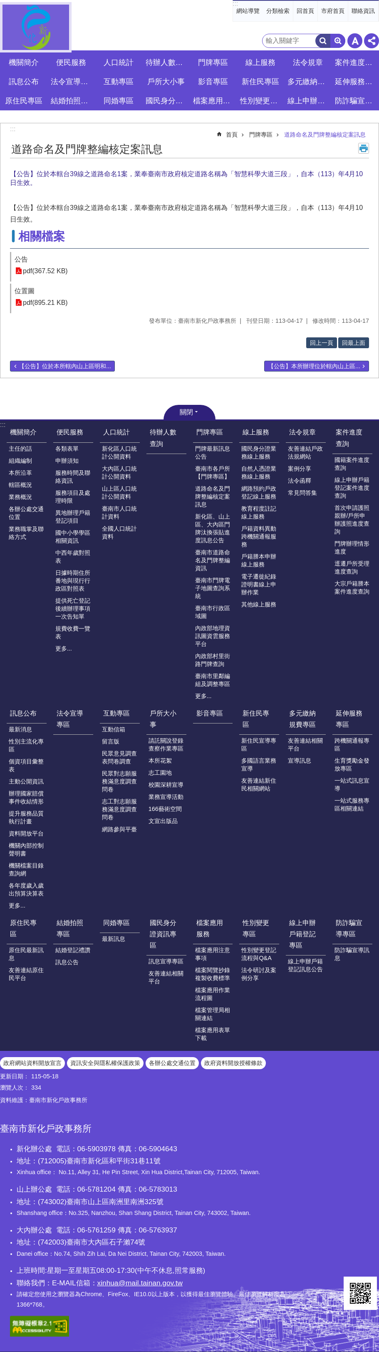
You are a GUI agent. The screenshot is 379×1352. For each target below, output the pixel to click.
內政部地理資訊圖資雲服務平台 (212, 636)
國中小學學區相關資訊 (72, 536)
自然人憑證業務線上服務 (258, 472)
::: (235, 3)
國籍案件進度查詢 (351, 463)
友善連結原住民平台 (26, 974)
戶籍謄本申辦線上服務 (258, 560)
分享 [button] (371, 40)
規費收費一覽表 (72, 632)
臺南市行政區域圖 (212, 612)
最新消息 (20, 729)
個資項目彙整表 (26, 765)
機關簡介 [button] (24, 62)
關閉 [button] (186, 412)
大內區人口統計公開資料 (119, 472)
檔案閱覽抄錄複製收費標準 (212, 974)
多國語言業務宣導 (258, 764)
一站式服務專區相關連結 (351, 804)
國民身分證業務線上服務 (258, 452)
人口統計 (116, 432)
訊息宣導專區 (166, 961)
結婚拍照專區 (70, 928)
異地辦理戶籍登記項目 (72, 516)
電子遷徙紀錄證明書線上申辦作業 (258, 584)
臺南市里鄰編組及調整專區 (212, 680)
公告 (21, 259)
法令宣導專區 (72, 81)
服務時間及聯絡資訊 (72, 476)
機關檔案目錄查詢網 (26, 869)
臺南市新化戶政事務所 (36, 27)
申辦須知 (67, 460)
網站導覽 (248, 10)
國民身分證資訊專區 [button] (167, 101)
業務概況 (20, 497)
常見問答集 (302, 492)
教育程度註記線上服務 (258, 512)
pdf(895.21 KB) (45, 302)
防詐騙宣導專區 (349, 928)
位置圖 (25, 290)
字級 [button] (354, 40)
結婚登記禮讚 (72, 950)
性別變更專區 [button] (261, 101)
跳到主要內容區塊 (4, 4)
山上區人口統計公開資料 (119, 492)
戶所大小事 (163, 719)
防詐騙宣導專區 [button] (356, 101)
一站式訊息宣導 (351, 784)
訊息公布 (23, 713)
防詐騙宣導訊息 (351, 954)
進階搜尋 (337, 41)
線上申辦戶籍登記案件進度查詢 (351, 487)
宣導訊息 (299, 760)
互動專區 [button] (119, 81)
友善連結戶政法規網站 (305, 452)
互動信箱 (113, 729)
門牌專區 (260, 134)
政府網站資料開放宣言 (32, 1063)
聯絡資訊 (363, 10)
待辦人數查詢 (167, 62)
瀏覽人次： (14, 1087)
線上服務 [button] (260, 62)
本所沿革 (20, 472)
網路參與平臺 (119, 829)
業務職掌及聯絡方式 (26, 533)
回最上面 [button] (353, 342)
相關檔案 (41, 236)
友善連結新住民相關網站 (258, 784)
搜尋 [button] (322, 41)
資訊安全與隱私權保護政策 (105, 1063)
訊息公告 (67, 962)
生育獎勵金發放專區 (351, 764)
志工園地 (160, 772)
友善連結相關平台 (305, 744)
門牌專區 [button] (213, 62)
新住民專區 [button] (260, 81)
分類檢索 (278, 10)
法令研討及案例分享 (258, 974)
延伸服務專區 (349, 719)
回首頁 (305, 10)
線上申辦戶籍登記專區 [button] (308, 101)
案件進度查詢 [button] (356, 62)
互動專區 (116, 713)
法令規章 (302, 432)
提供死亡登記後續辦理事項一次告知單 (72, 608)
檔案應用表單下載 (212, 1034)
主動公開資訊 (26, 781)
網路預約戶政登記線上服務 (258, 492)
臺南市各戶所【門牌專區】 (212, 472)
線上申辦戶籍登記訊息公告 (305, 965)
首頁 (232, 134)
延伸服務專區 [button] (356, 81)
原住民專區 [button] (23, 101)
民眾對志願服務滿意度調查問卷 (119, 781)
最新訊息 (113, 938)
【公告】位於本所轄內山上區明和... (65, 366)
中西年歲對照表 (72, 556)
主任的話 (20, 448)
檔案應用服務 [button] (214, 101)
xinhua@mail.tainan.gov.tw (140, 1283)
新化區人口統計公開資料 (119, 452)
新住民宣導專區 (258, 744)
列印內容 (363, 148)
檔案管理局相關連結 (212, 1014)
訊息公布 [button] (24, 81)
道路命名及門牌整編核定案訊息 (325, 134)
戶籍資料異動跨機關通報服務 (258, 536)
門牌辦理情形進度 (351, 547)
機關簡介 (23, 432)
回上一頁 (321, 342)
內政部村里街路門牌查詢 (212, 660)
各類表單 (67, 448)
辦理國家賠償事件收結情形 (26, 797)
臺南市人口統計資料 (119, 512)
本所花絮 (160, 760)
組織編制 (20, 460)
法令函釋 (299, 480)
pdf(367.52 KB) (45, 270)
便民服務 (70, 432)
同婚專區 (116, 922)
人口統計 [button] (119, 62)
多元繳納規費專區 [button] (308, 81)
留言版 (110, 741)
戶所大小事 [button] (166, 81)
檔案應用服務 (209, 928)
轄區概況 (20, 484)
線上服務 (256, 432)
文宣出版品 (163, 821)
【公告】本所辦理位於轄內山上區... (314, 366)
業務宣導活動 (166, 796)
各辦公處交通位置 (26, 513)
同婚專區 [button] (119, 101)
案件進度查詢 (349, 438)
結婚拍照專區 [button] (72, 101)
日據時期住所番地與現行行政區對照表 (72, 580)
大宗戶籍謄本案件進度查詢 (351, 587)
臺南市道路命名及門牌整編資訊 (212, 560)
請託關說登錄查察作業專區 (166, 744)
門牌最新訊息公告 (212, 452)
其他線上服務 (258, 604)
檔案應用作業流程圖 (212, 994)
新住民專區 (256, 719)
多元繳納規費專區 (302, 719)
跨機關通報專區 (351, 744)
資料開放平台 (26, 833)
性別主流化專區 (26, 745)
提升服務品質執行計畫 (26, 817)
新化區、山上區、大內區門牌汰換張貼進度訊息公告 (212, 528)
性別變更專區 (256, 928)
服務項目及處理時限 (72, 496)
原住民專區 (23, 928)
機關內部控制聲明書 (26, 849)
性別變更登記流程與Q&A (258, 954)
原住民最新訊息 (26, 954)
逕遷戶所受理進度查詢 (351, 567)
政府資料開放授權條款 (233, 1063)
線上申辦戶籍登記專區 (302, 934)
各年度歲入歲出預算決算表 (26, 889)
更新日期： (14, 1076)
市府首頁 (332, 10)
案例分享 (299, 468)
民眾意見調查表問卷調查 (119, 757)
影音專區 (213, 81)
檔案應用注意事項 (212, 954)
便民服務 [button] (71, 62)
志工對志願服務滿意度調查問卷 (119, 809)
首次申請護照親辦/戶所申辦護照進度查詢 (351, 519)
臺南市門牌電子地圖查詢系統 (212, 588)
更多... (63, 648)
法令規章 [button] (308, 62)
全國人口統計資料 (119, 532)
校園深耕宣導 (166, 784)
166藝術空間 (165, 809)
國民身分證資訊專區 (163, 934)
